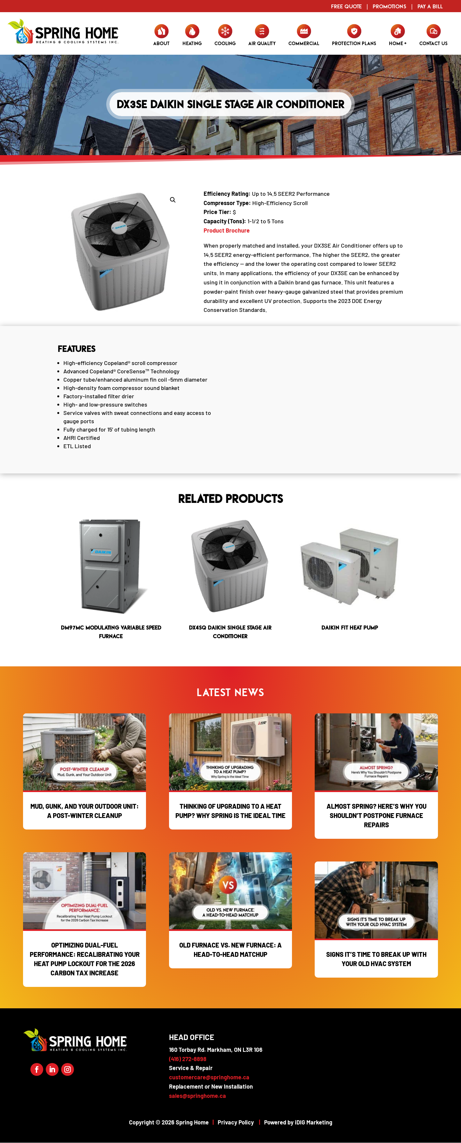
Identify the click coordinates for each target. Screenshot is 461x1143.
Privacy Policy (236, 1122)
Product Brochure (227, 230)
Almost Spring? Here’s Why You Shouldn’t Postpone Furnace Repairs (376, 815)
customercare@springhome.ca (209, 1077)
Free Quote (346, 6)
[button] (173, 200)
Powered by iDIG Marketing (298, 1122)
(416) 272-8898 (187, 1058)
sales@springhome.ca (197, 1095)
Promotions (389, 6)
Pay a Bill (430, 6)
